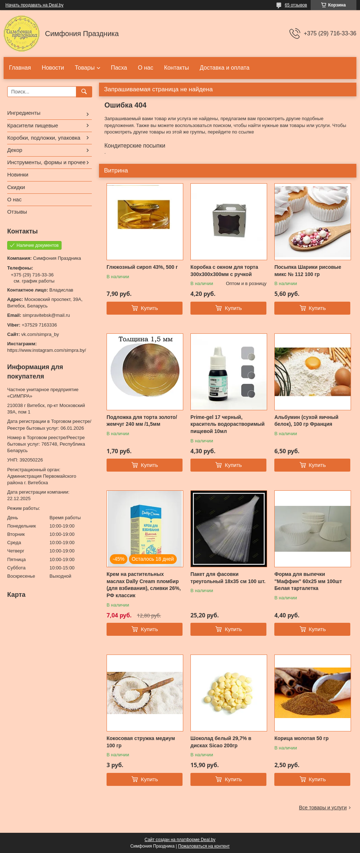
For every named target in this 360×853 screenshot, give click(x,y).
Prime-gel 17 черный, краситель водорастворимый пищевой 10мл (227, 424)
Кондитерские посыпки (134, 146)
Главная (20, 68)
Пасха (119, 68)
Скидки (16, 187)
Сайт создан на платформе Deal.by (180, 839)
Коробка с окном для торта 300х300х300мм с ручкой (224, 270)
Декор (14, 150)
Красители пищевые (32, 125)
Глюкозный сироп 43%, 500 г (142, 267)
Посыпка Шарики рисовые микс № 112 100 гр (307, 270)
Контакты (176, 68)
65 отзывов (296, 5)
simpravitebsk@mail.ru (46, 315)
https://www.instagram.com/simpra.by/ (46, 350)
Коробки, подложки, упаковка (43, 138)
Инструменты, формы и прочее (46, 162)
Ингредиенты (23, 113)
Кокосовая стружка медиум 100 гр (141, 741)
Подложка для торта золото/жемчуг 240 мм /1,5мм (142, 420)
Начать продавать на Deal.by (34, 5)
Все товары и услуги (323, 807)
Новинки (17, 174)
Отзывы (17, 212)
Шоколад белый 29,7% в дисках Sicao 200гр (220, 741)
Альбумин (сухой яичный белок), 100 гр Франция (306, 420)
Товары (85, 68)
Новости (53, 68)
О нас (145, 68)
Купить (149, 308)
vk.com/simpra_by (40, 334)
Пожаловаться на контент (204, 846)
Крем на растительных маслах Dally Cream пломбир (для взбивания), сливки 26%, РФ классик (144, 584)
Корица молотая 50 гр (301, 738)
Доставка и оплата (224, 68)
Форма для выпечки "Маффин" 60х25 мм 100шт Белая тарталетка (308, 581)
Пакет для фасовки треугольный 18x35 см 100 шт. (227, 577)
